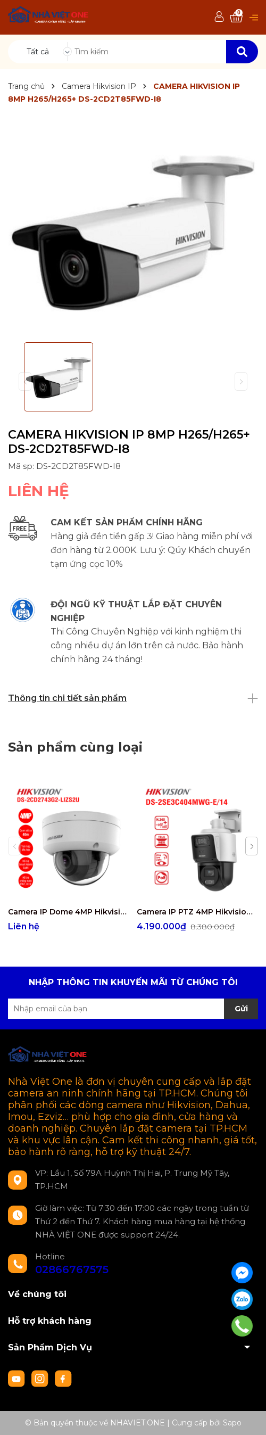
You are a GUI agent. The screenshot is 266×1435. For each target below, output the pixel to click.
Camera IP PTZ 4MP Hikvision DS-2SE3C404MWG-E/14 (197, 912)
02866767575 (72, 1269)
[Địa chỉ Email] (133, 1009)
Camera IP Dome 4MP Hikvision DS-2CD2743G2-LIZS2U (68, 912)
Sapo (232, 1423)
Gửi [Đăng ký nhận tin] (241, 1008)
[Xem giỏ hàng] (236, 17)
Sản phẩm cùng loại (75, 747)
